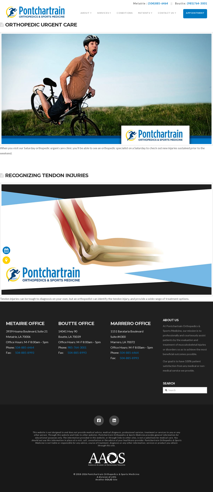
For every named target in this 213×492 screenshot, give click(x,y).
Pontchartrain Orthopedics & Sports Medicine (114, 474)
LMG (113, 477)
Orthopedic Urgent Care (41, 25)
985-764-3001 (77, 347)
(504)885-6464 (158, 3)
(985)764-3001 (197, 3)
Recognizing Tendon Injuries (46, 175)
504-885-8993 (24, 352)
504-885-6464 (24, 347)
